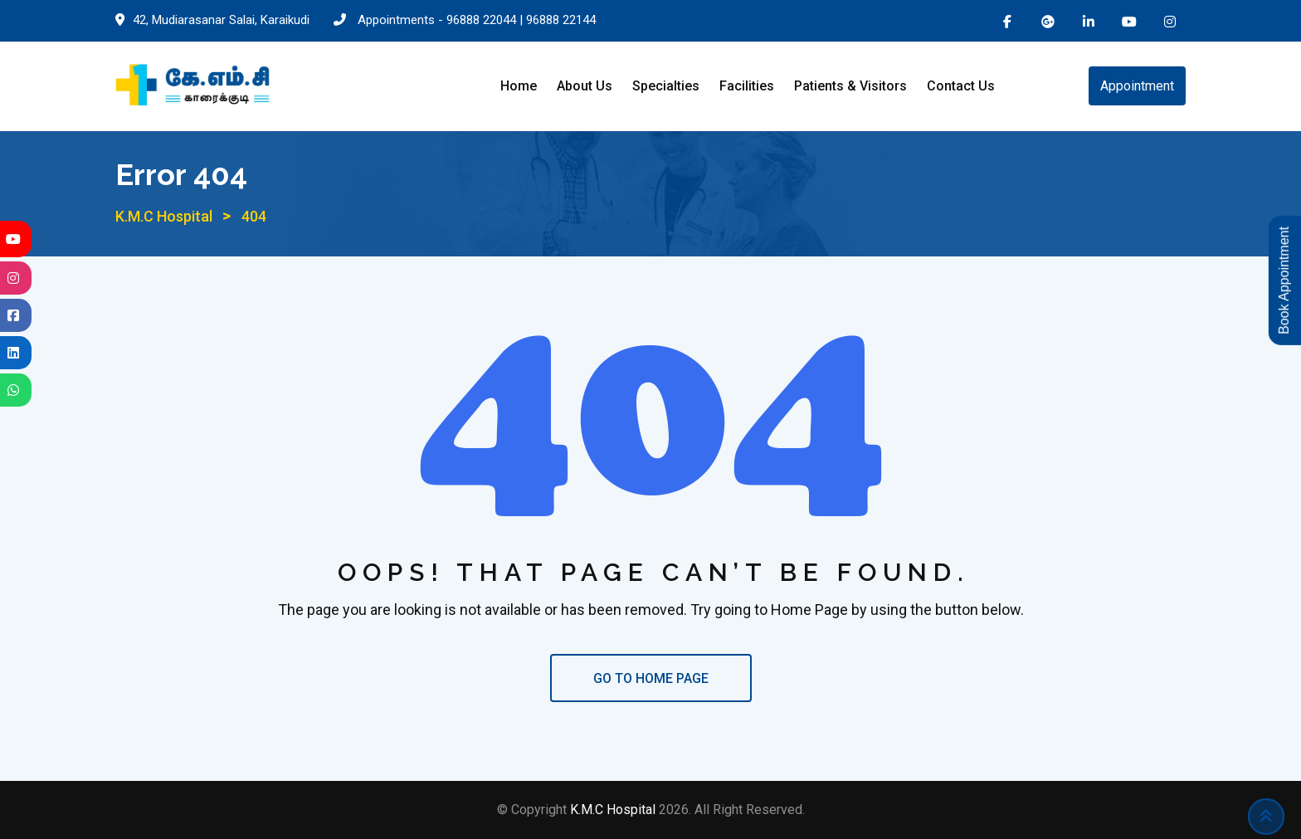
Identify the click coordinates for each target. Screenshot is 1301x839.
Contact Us (961, 86)
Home (518, 86)
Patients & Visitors (850, 86)
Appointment (1137, 86)
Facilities (746, 86)
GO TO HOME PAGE (651, 678)
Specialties (665, 86)
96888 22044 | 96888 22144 (521, 19)
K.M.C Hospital (614, 809)
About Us (584, 86)
